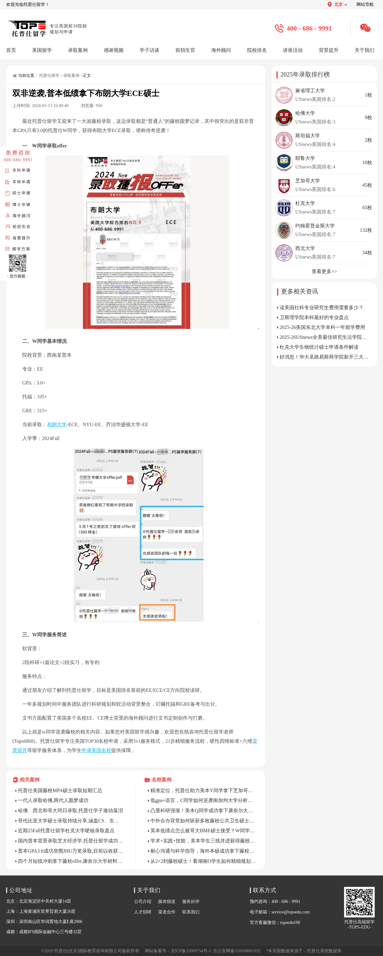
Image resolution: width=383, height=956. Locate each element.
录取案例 (71, 75)
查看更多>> (324, 271)
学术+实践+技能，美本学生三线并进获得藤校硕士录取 (203, 840)
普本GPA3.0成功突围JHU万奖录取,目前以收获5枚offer (71, 851)
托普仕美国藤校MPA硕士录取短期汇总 (60, 790)
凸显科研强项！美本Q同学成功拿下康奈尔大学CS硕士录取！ (203, 810)
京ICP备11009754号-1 (191, 951)
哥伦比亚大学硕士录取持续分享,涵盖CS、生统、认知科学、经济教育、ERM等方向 (71, 820)
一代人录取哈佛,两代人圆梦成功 (53, 800)
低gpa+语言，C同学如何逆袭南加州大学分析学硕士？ (203, 800)
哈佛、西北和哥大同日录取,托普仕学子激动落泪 (70, 810)
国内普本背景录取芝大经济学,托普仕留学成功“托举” (71, 840)
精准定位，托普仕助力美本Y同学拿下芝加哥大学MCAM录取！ (203, 790)
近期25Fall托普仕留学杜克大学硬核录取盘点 (66, 830)
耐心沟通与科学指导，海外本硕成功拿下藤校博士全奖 (203, 851)
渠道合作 (166, 912)
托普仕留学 (49, 75)
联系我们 (191, 912)
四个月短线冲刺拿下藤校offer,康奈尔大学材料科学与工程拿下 (71, 861)
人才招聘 (142, 912)
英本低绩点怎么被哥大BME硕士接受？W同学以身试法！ (203, 830)
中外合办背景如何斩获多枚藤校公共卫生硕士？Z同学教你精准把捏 (203, 820)
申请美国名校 (96, 750)
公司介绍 (142, 901)
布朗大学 (57, 424)
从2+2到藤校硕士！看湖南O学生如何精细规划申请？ (203, 861)
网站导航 (365, 4)
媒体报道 (166, 901)
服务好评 (191, 901)
